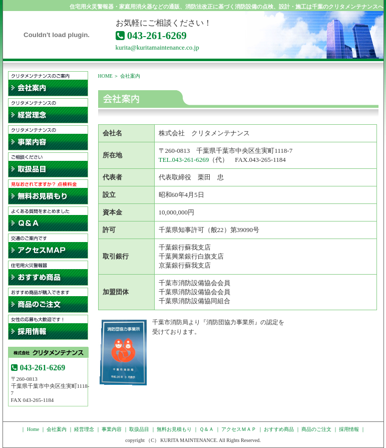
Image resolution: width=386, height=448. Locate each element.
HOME (105, 76)
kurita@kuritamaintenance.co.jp (157, 47)
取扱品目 (48, 164)
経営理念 (48, 110)
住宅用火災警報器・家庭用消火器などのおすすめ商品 (48, 273)
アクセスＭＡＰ (48, 246)
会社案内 (48, 83)
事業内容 (48, 137)
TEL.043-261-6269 (184, 159)
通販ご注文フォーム (48, 300)
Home (33, 429)
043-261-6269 (151, 36)
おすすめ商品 (279, 429)
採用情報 (48, 327)
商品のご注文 (316, 429)
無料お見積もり (48, 191)
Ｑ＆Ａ (48, 219)
